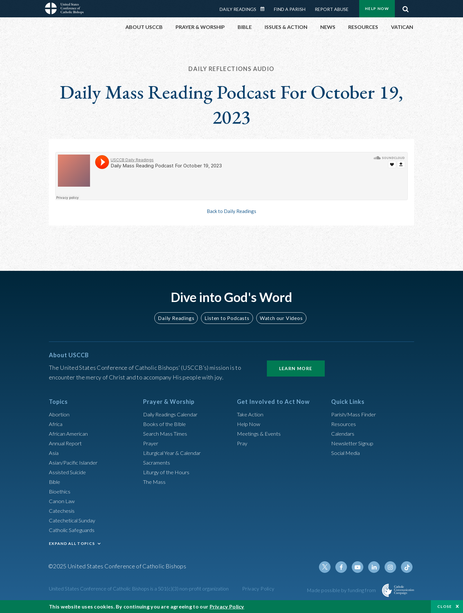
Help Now (377, 8)
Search (405, 7)
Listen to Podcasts (226, 318)
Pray (243, 443)
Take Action (251, 414)
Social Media (347, 452)
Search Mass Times (166, 433)
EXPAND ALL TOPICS (72, 543)
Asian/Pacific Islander (75, 462)
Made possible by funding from (342, 590)
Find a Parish (289, 9)
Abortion (60, 414)
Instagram (391, 567)
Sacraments (157, 462)
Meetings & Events (261, 433)
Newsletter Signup (354, 443)
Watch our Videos (278, 318)
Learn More (296, 368)
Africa (56, 423)
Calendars (344, 433)
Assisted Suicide (69, 471)
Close (444, 606)
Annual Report (67, 443)
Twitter (330, 567)
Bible (55, 481)
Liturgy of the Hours (168, 471)
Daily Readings (238, 9)
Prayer (151, 443)
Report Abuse (332, 9)
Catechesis (63, 510)
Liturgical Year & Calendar (176, 452)
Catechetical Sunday (74, 520)
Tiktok (407, 567)
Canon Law (62, 500)
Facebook (345, 567)
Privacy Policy (258, 588)
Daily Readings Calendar (264, 9)
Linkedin (376, 567)
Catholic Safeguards (74, 529)
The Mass (155, 481)
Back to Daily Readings (231, 211)
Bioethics (61, 491)
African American (70, 433)
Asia (54, 452)
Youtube (361, 567)
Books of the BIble (165, 423)
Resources (344, 423)
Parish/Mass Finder (355, 414)
